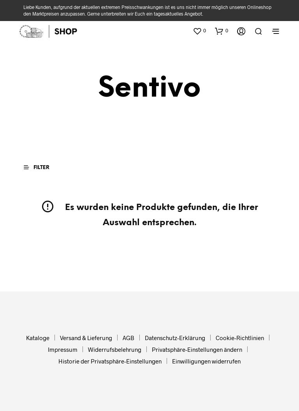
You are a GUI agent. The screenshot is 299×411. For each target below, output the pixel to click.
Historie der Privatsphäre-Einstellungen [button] (110, 361)
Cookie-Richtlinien (240, 337)
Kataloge (37, 337)
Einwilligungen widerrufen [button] (206, 361)
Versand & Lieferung (86, 337)
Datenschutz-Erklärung (175, 337)
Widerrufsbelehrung (114, 349)
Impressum (62, 349)
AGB (128, 337)
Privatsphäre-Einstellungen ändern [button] (197, 349)
